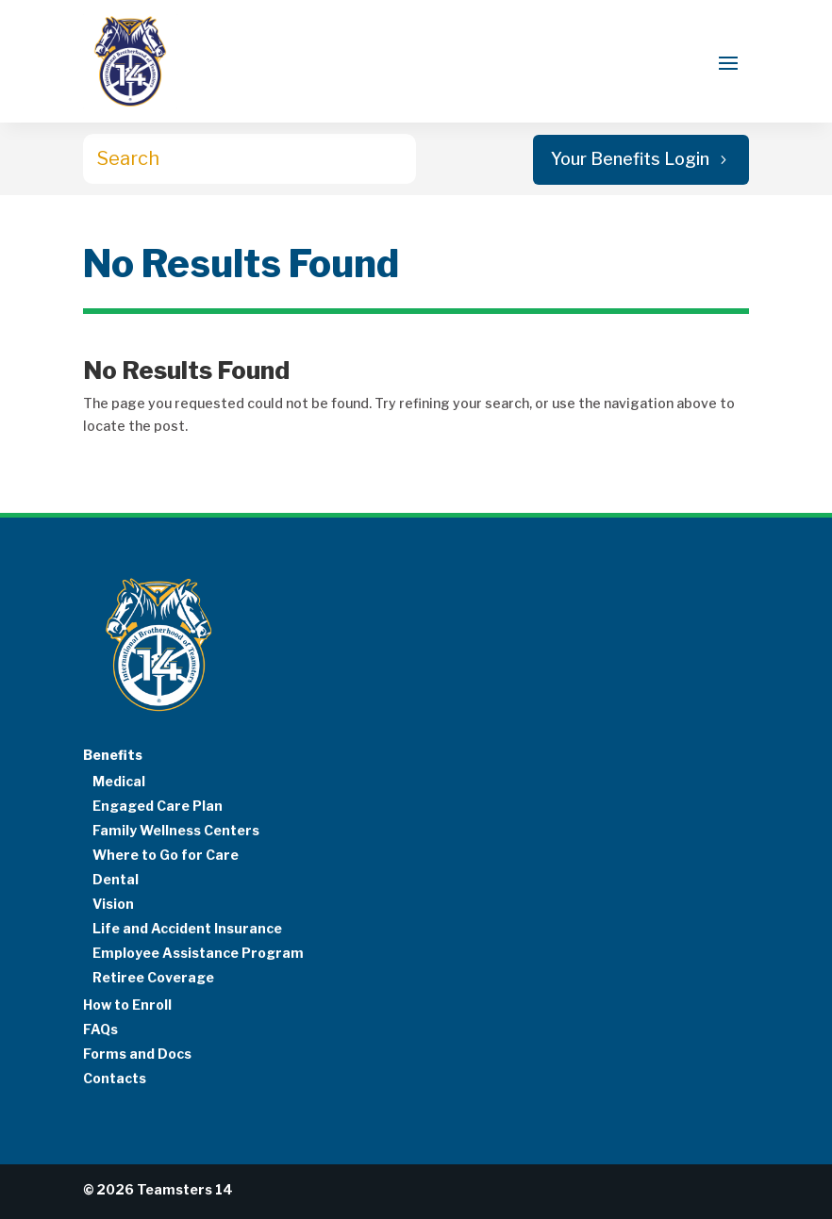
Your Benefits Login (630, 159)
